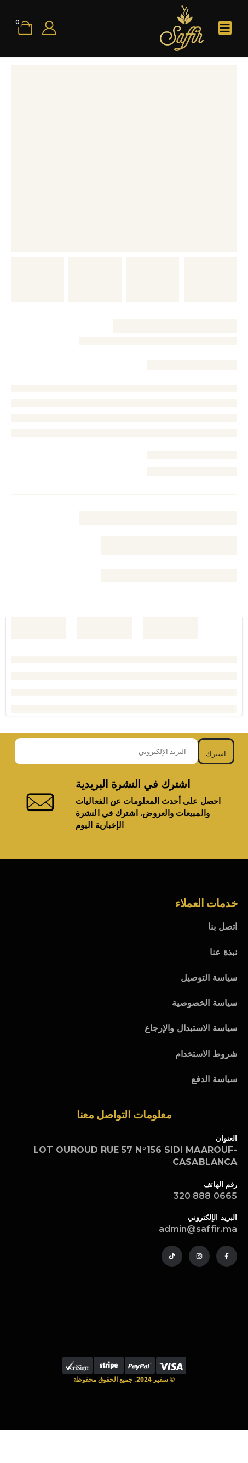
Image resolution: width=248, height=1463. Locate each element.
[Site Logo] (182, 28)
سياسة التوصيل (209, 977)
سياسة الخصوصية (204, 1003)
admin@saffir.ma (198, 1229)
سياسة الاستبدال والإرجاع (191, 1028)
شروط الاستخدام (206, 1054)
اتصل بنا (222, 926)
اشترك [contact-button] (216, 753)
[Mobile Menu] (225, 28)
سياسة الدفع (214, 1079)
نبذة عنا (223, 952)
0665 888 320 (205, 1196)
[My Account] (49, 28)
